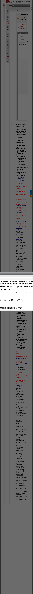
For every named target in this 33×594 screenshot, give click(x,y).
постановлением (10, 293)
